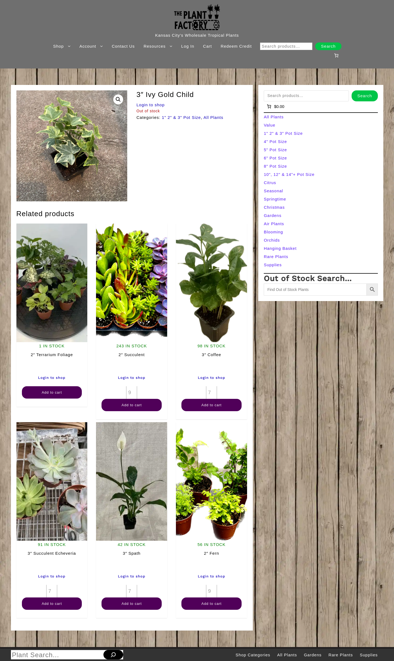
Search (328, 46)
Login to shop (151, 104)
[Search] (113, 654)
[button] (118, 99)
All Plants (214, 117)
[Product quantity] (131, 392)
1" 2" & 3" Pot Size (181, 117)
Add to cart (52, 392)
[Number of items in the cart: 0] (336, 55)
